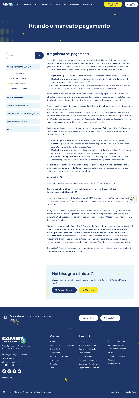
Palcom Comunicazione (26, 392)
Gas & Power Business (43, 4)
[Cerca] (39, 55)
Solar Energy (61, 4)
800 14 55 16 (114, 183)
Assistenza (87, 4)
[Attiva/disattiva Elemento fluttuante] (133, 199)
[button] (64, 290)
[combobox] (20, 55)
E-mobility (74, 4)
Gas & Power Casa (24, 4)
